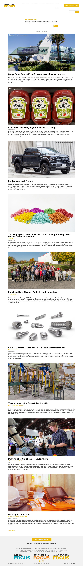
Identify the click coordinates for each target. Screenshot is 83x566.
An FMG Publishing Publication (69, 563)
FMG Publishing (12, 75)
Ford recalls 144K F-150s (20, 181)
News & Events (34, 3)
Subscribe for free (71, 5)
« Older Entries (11, 530)
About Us (57, 8)
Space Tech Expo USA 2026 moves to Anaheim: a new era (36, 74)
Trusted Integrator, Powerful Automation (41, 404)
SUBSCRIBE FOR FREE (41, 539)
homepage (44, 22)
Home (23, 3)
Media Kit (57, 3)
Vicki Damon (11, 462)
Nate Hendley (12, 240)
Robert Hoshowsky (13, 518)
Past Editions (42, 3)
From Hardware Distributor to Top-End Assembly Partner (41, 349)
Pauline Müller (12, 351)
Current (28, 3)
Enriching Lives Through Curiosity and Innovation (41, 293)
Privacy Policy (22, 563)
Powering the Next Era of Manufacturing (41, 460)
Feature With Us (49, 3)
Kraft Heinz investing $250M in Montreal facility (31, 127)
